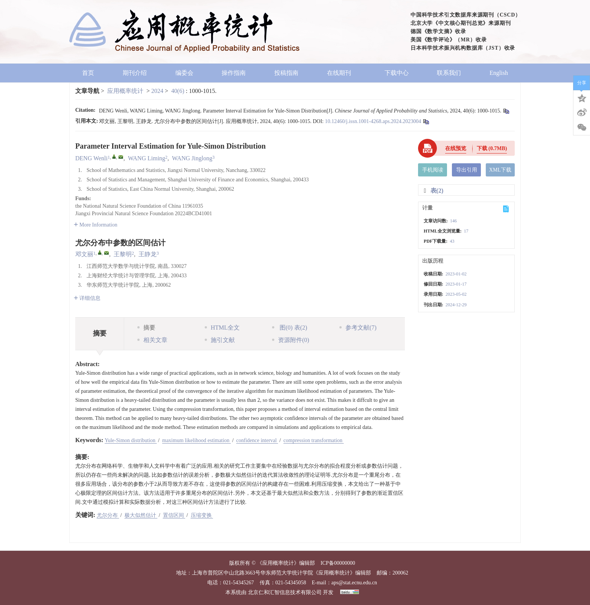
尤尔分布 (108, 515)
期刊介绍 (135, 73)
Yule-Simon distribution (131, 440)
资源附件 (290, 340)
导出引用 (466, 170)
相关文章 (152, 340)
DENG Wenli (91, 158)
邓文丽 (84, 254)
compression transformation (313, 440)
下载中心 (397, 73)
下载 (492, 148)
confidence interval (257, 440)
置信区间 (174, 515)
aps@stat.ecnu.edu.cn (354, 582)
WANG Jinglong (192, 158)
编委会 (184, 73)
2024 (157, 91)
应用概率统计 (125, 91)
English (499, 73)
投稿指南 (286, 73)
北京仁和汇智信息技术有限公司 (285, 592)
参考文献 (358, 327)
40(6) (178, 91)
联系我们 (449, 73)
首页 (88, 73)
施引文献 (220, 340)
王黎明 (123, 254)
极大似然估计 (141, 515)
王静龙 (147, 254)
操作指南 (234, 73)
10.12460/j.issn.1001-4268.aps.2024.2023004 (373, 121)
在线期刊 (341, 73)
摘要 (146, 327)
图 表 (289, 327)
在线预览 (455, 148)
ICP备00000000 (338, 563)
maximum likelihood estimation (196, 440)
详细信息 (87, 298)
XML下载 (500, 170)
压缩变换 (202, 515)
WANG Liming (146, 158)
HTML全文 (222, 327)
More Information (95, 225)
